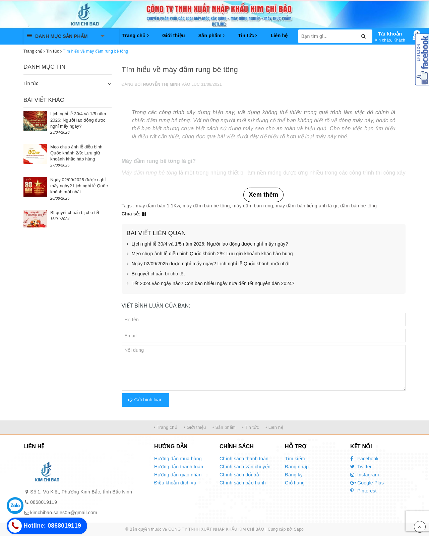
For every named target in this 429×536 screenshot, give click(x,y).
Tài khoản (390, 34)
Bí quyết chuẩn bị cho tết (156, 274)
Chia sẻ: (131, 213)
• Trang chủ (165, 427)
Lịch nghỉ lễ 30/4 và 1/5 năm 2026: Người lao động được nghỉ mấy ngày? (207, 244)
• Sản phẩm (224, 427)
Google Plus (367, 482)
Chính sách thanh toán (244, 458)
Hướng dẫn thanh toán (178, 466)
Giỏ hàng (295, 482)
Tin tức (247, 35)
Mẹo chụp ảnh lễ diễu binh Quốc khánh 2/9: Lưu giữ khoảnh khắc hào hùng (210, 254)
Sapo (299, 529)
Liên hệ (279, 35)
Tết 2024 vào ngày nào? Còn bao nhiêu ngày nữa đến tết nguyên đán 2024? (211, 283)
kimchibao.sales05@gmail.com (63, 512)
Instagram (364, 474)
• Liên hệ (274, 427)
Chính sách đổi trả (239, 474)
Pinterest (363, 490)
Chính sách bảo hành (243, 482)
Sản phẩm (211, 35)
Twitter (361, 466)
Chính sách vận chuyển (245, 466)
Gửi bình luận (145, 399)
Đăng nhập (297, 466)
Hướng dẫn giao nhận (178, 474)
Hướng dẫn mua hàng (178, 458)
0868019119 (43, 502)
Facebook (364, 458)
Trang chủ (135, 35)
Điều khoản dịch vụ (175, 482)
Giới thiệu (173, 35)
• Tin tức (250, 427)
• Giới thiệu (195, 427)
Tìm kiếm (295, 458)
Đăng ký (294, 474)
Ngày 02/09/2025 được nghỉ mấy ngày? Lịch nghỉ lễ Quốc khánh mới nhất (208, 264)
